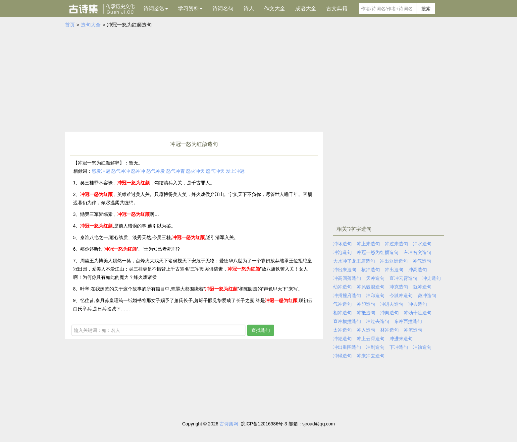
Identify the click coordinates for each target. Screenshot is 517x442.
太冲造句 (342, 330)
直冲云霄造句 (403, 278)
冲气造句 (422, 261)
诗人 (248, 8)
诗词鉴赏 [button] (155, 8)
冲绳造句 (342, 355)
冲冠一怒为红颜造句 (377, 252)
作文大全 (274, 8)
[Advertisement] (258, 78)
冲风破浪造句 (371, 286)
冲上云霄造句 (371, 338)
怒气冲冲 (120, 171)
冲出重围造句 (347, 347)
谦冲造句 (427, 295)
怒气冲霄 (175, 171)
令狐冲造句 (401, 295)
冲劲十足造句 (418, 312)
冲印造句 (375, 295)
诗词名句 (222, 8)
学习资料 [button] (190, 8)
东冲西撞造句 (408, 321)
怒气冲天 (215, 171)
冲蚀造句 (422, 347)
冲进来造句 (401, 338)
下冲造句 (398, 347)
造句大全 (91, 25)
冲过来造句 (396, 243)
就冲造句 (422, 286)
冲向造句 (389, 312)
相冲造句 (342, 312)
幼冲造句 (342, 286)
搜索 (426, 8)
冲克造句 (398, 286)
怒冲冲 (138, 171)
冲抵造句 (366, 312)
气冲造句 (342, 304)
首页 (70, 25)
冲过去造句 (377, 321)
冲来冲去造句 (371, 355)
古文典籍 (336, 8)
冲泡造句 (342, 252)
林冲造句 (389, 330)
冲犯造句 (342, 338)
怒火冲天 (195, 171)
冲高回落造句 (347, 278)
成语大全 (305, 8)
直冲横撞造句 (347, 321)
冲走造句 (431, 278)
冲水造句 (422, 243)
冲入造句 (366, 330)
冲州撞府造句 (347, 295)
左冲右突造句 (417, 252)
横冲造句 (370, 269)
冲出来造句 (344, 269)
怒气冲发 (155, 171)
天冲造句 (375, 278)
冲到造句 (375, 347)
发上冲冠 (235, 171)
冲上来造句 (368, 243)
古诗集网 (229, 423)
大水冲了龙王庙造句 (354, 261)
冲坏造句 (342, 243)
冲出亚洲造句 (394, 261)
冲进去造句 (391, 304)
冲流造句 (413, 330)
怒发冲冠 (101, 171)
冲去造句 (417, 304)
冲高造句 (417, 269)
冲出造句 (394, 269)
